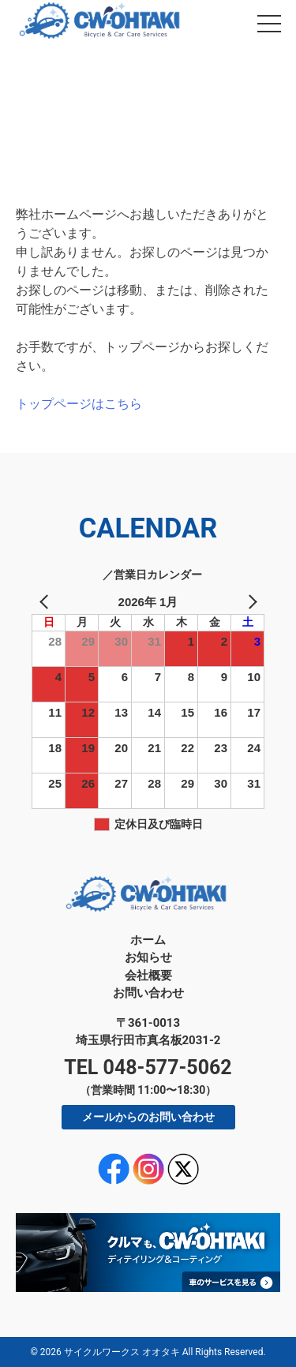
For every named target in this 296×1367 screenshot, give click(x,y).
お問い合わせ (148, 993)
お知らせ (148, 957)
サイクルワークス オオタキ (122, 1352)
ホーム (148, 940)
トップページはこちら (79, 403)
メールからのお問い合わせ (148, 1116)
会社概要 (148, 975)
